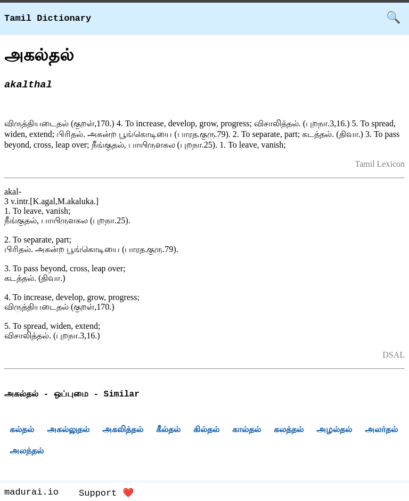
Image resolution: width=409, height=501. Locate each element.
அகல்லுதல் (68, 430)
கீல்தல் (168, 430)
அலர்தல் (381, 430)
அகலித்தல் (122, 430)
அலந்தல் (27, 452)
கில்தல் (206, 430)
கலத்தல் (289, 430)
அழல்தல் (334, 430)
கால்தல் (246, 430)
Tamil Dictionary (47, 18)
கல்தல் (22, 430)
